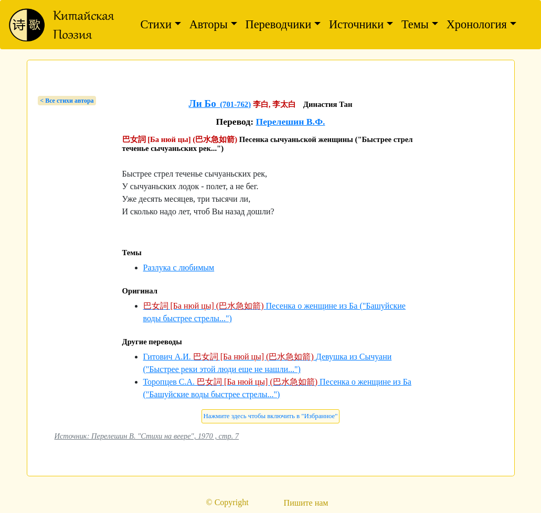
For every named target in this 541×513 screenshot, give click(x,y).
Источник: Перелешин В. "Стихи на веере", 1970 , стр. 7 (147, 436)
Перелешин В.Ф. (290, 121)
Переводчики (279, 24)
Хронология (477, 24)
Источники (356, 24)
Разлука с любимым (179, 267)
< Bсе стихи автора (66, 100)
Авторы (208, 24)
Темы (415, 24)
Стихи (156, 24)
